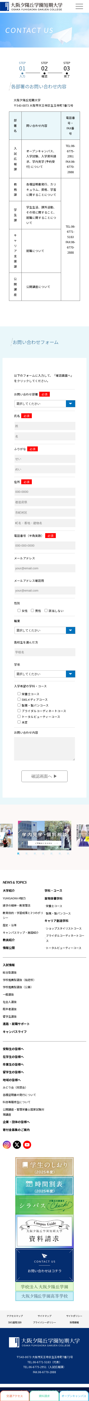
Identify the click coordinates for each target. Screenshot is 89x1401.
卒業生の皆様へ (13, 1068)
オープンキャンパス (74, 1396)
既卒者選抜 (10, 1012)
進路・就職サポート (16, 1027)
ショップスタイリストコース (64, 932)
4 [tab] (43, 857)
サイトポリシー (74, 1319)
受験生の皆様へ (13, 1052)
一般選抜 (8, 998)
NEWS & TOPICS (15, 886)
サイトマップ (44, 1319)
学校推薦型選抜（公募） (18, 990)
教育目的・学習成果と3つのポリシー (23, 918)
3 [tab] (35, 857)
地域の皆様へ (12, 1083)
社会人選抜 (10, 1005)
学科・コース (53, 894)
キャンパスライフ (15, 1035)
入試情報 (9, 968)
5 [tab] (51, 857)
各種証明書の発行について (19, 1098)
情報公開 (9, 951)
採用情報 (74, 1326)
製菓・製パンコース (58, 917)
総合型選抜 (10, 976)
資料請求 (44, 1396)
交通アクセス (14, 1396)
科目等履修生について (16, 1105)
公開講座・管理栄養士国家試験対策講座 (23, 1115)
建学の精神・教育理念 (16, 909)
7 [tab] (68, 857)
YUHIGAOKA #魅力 (14, 902)
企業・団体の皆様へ (16, 1125)
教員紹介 (9, 943)
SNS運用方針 (15, 1326)
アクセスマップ (15, 1319)
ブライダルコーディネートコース (65, 941)
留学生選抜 (10, 1020)
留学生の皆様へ (13, 1075)
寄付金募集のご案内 (16, 1133)
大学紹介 (9, 894)
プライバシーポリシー (44, 1326)
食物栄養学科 (53, 902)
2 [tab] (26, 857)
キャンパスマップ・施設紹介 (21, 936)
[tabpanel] (44, 839)
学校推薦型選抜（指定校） (19, 983)
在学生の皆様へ (13, 1060)
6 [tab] (60, 857)
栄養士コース (54, 909)
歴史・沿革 (10, 928)
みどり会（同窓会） (15, 1091)
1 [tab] (18, 857)
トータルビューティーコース (63, 951)
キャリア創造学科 (56, 924)
